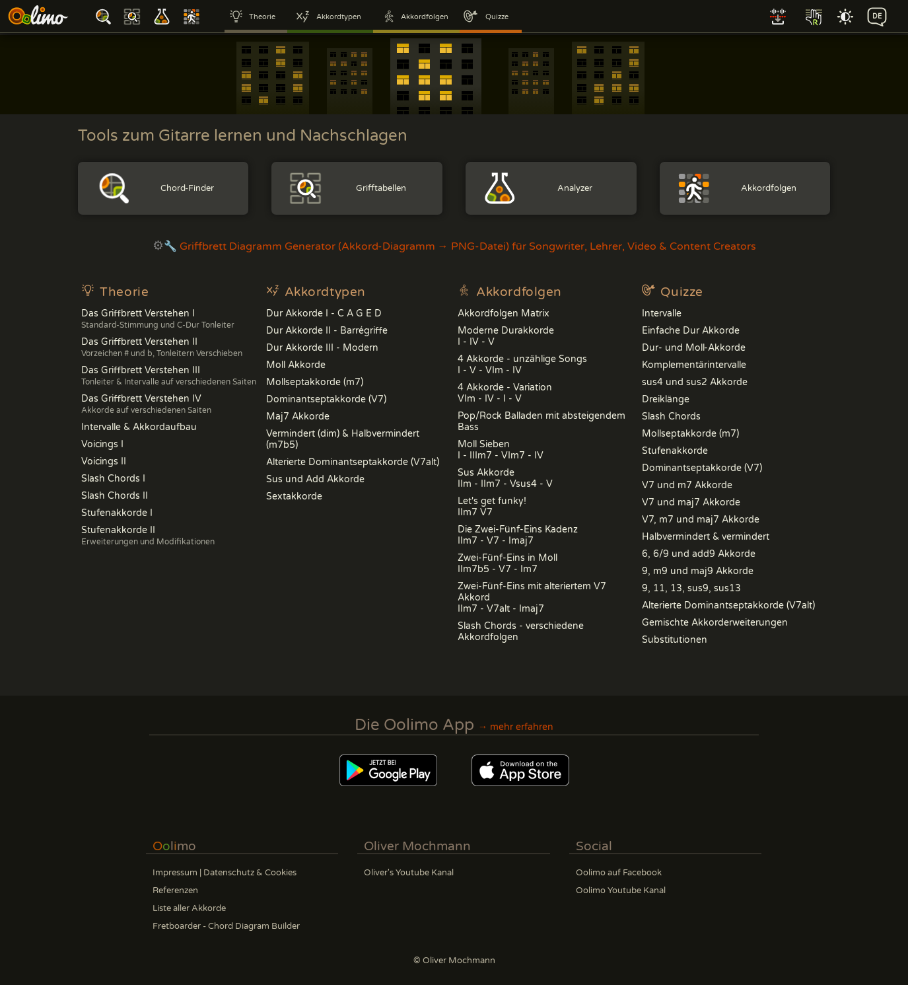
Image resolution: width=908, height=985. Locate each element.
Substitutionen (674, 639)
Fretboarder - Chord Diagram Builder (226, 926)
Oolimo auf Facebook (619, 872)
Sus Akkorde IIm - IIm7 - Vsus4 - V (505, 478)
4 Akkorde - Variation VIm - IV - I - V (505, 393)
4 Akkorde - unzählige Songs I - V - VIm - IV (522, 364)
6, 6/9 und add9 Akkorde (698, 554)
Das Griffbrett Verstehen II (161, 347)
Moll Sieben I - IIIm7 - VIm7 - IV (500, 450)
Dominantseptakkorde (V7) (326, 399)
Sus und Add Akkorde (315, 479)
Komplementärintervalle (694, 365)
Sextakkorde (294, 496)
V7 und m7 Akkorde (687, 485)
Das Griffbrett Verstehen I (157, 319)
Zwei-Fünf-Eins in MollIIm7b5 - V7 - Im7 (507, 563)
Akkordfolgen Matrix (503, 313)
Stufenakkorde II (148, 535)
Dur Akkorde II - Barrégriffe (327, 330)
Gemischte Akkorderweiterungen (715, 622)
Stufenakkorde (675, 450)
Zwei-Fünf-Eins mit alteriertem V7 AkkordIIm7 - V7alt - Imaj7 (532, 597)
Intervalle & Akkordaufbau (139, 427)
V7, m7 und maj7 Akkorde (700, 519)
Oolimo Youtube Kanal (621, 890)
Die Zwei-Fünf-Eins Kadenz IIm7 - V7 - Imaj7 (518, 535)
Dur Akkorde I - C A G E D (324, 313)
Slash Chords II (114, 495)
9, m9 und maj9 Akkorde (697, 571)
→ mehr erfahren (515, 727)
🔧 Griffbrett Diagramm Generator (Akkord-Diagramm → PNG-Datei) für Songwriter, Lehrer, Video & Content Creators (454, 246)
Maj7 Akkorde (298, 416)
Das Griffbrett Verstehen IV (146, 404)
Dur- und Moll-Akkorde (694, 347)
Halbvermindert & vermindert (705, 536)
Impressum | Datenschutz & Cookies (225, 872)
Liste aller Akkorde (189, 908)
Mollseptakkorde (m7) (314, 382)
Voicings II (103, 461)
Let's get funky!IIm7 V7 (492, 506)
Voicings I (102, 444)
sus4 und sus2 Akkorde (695, 382)
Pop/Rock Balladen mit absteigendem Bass (541, 421)
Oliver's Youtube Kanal (409, 872)
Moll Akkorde (296, 365)
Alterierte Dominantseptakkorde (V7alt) (352, 462)
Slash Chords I (113, 478)
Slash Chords (671, 416)
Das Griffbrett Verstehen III (168, 375)
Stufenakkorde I (117, 513)
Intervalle (661, 313)
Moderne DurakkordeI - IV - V (506, 336)
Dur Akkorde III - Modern (322, 347)
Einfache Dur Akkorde (691, 330)
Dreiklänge (665, 399)
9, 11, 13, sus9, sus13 (691, 588)
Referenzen (175, 890)
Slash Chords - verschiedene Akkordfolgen (521, 631)
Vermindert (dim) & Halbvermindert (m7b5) (342, 439)
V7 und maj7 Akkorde (691, 502)
